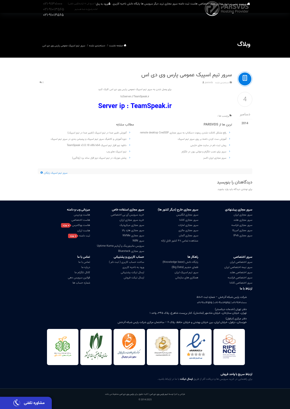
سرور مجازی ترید (153, 25)
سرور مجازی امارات (188, 225)
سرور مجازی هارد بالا (133, 230)
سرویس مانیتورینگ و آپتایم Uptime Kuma (120, 246)
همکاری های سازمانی (186, 277)
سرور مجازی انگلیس (187, 215)
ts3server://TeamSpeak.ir (134, 97)
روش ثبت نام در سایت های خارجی (208, 145)
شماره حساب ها (81, 283)
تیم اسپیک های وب (116, 152)
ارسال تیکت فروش (134, 277)
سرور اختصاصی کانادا (241, 283)
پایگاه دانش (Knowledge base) (180, 262)
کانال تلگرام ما (82, 272)
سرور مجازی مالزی (188, 230)
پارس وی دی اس (126, 394)
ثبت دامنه (174, 25)
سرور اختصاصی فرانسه (240, 277)
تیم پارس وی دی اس (158, 394)
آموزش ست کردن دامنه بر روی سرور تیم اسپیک (202, 139)
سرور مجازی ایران (243, 215)
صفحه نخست (245, 25)
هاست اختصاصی (80, 220)
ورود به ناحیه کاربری (133, 267)
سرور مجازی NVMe (133, 235)
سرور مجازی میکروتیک (131, 225)
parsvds (209, 82)
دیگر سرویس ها (128, 25)
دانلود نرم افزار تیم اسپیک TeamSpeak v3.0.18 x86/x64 (97, 145)
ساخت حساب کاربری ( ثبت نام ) (126, 262)
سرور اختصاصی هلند (241, 272)
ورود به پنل (62, 25)
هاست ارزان (83, 230)
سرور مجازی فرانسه (241, 225)
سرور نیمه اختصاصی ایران (238, 267)
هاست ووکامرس (81, 225)
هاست (190, 25)
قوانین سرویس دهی (79, 277)
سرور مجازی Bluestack (131, 251)
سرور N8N (138, 241)
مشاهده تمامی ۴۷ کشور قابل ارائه (179, 241)
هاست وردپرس (82, 215)
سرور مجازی (231, 25)
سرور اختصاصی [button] (209, 25)
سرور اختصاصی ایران (241, 262)
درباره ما (85, 267)
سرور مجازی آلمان (188, 235)
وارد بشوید (223, 189)
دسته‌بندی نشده (97, 46)
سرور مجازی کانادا (188, 220)
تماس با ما (83, 256)
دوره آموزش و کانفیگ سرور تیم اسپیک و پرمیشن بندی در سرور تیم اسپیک (89, 139)
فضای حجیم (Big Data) (185, 267)
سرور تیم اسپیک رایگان (54, 173)
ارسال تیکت (186, 379)
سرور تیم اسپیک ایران (186, 272)
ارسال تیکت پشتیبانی (132, 272)
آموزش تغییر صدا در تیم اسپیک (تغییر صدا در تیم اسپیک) (97, 133)
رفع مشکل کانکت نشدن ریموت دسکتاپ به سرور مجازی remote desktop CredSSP (183, 133)
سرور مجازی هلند (242, 220)
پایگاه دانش (106, 25)
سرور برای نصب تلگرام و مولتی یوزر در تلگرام (204, 152)
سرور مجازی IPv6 (242, 235)
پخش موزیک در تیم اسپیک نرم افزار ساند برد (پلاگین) (99, 158)
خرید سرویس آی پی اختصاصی (127, 215)
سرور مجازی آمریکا (242, 230)
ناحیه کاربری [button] (86, 25)
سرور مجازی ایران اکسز (214, 158)
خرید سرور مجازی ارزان (131, 220)
